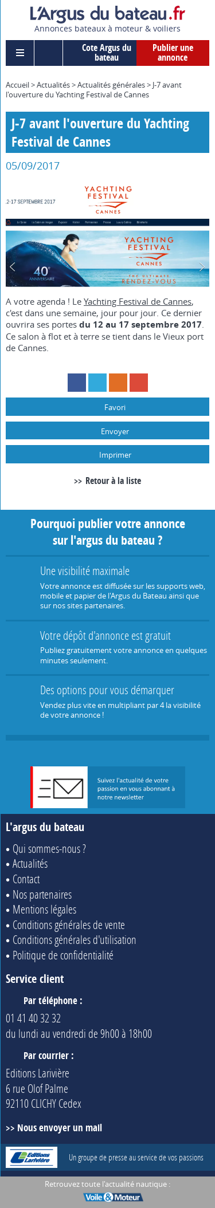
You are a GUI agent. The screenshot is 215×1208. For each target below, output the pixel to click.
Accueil (17, 85)
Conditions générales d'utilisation (74, 939)
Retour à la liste (113, 480)
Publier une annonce (173, 52)
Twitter (97, 382)
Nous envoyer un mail (59, 1127)
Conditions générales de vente (69, 924)
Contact (26, 878)
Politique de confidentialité (63, 954)
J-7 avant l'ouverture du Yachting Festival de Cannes (94, 90)
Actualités (53, 85)
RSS (118, 382)
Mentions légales (44, 909)
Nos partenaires (42, 894)
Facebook (77, 382)
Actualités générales (111, 85)
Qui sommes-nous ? (49, 848)
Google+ (139, 382)
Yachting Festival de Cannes (137, 301)
